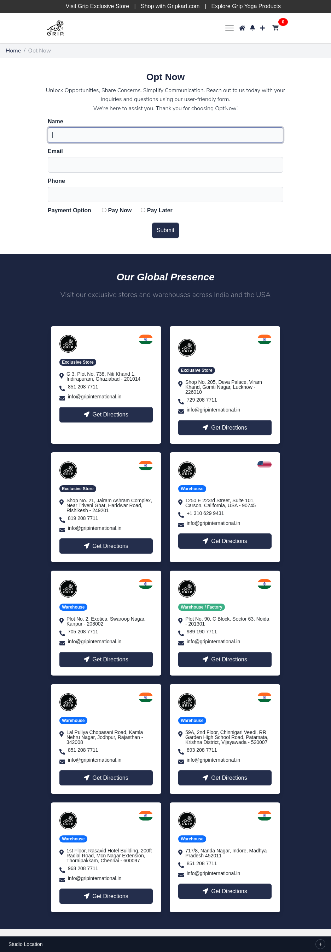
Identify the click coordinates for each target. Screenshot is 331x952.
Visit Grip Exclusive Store (97, 6)
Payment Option (69, 210)
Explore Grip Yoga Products (246, 6)
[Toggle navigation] (229, 28)
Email (55, 151)
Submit (165, 230)
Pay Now (120, 210)
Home (13, 51)
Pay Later (160, 210)
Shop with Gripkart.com (170, 6)
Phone (56, 181)
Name (55, 121)
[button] (252, 28)
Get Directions (106, 414)
